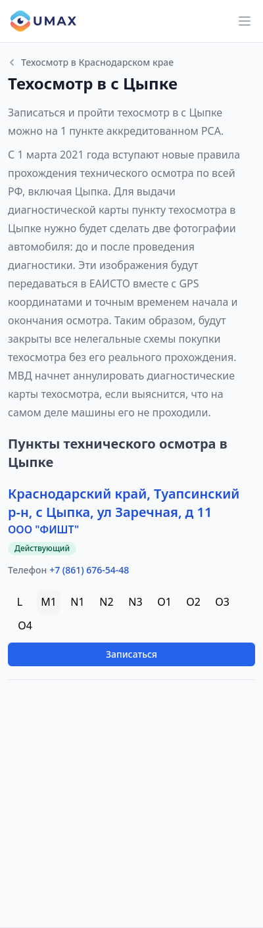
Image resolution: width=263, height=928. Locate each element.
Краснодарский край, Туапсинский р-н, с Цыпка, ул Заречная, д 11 (123, 503)
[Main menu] (244, 21)
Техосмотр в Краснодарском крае (91, 62)
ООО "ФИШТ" (43, 529)
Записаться (131, 654)
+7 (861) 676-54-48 (89, 570)
